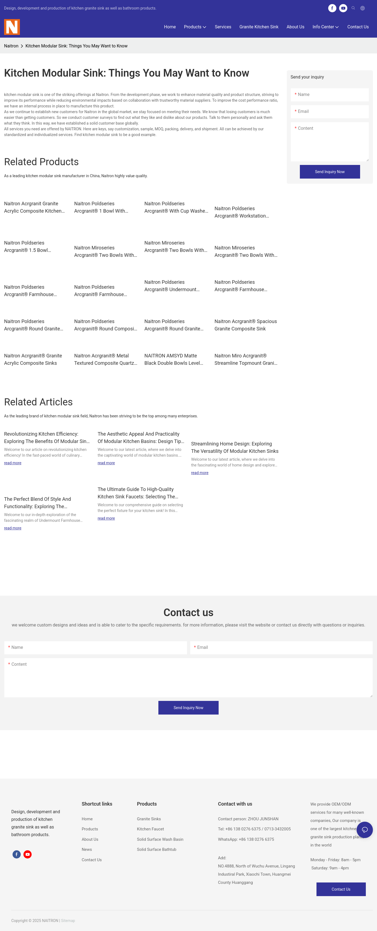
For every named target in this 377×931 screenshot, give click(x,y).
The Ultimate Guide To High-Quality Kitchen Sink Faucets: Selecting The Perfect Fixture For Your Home (136, 493)
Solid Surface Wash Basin (160, 839)
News (87, 849)
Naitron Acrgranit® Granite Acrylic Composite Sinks (33, 359)
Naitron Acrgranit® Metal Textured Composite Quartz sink (104, 360)
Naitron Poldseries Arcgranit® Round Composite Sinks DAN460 (106, 325)
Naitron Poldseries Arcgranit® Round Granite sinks (32, 325)
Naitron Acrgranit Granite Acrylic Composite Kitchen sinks (33, 208)
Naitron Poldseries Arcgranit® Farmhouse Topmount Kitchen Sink (240, 286)
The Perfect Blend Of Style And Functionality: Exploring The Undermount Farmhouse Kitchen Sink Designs (44, 503)
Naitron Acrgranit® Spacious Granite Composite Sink (246, 325)
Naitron (11, 46)
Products (90, 829)
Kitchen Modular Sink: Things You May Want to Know (76, 46)
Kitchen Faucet (150, 829)
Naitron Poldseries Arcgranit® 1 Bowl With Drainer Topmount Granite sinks (102, 208)
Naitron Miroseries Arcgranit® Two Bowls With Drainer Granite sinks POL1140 (174, 247)
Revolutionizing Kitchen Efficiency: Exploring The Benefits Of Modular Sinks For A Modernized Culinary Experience (47, 438)
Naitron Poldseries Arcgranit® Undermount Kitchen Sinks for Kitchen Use (176, 286)
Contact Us (92, 859)
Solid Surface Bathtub (156, 849)
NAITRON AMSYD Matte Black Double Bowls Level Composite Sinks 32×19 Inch (175, 360)
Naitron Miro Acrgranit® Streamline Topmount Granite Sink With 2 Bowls (246, 360)
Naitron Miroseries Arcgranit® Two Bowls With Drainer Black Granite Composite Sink (104, 252)
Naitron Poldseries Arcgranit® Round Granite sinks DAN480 (172, 325)
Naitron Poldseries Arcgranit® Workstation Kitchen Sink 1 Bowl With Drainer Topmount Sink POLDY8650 (242, 212)
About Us (90, 839)
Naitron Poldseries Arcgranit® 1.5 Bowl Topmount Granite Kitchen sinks (32, 247)
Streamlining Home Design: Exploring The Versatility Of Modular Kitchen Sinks (235, 447)
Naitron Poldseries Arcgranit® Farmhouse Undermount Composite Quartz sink (30, 291)
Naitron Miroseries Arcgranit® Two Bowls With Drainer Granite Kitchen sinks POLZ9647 (246, 252)
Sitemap (68, 920)
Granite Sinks (149, 818)
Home (87, 818)
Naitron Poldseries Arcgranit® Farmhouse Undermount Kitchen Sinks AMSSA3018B (103, 291)
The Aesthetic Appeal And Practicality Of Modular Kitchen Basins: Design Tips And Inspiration (140, 438)
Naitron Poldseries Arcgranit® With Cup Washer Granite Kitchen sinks (175, 208)
